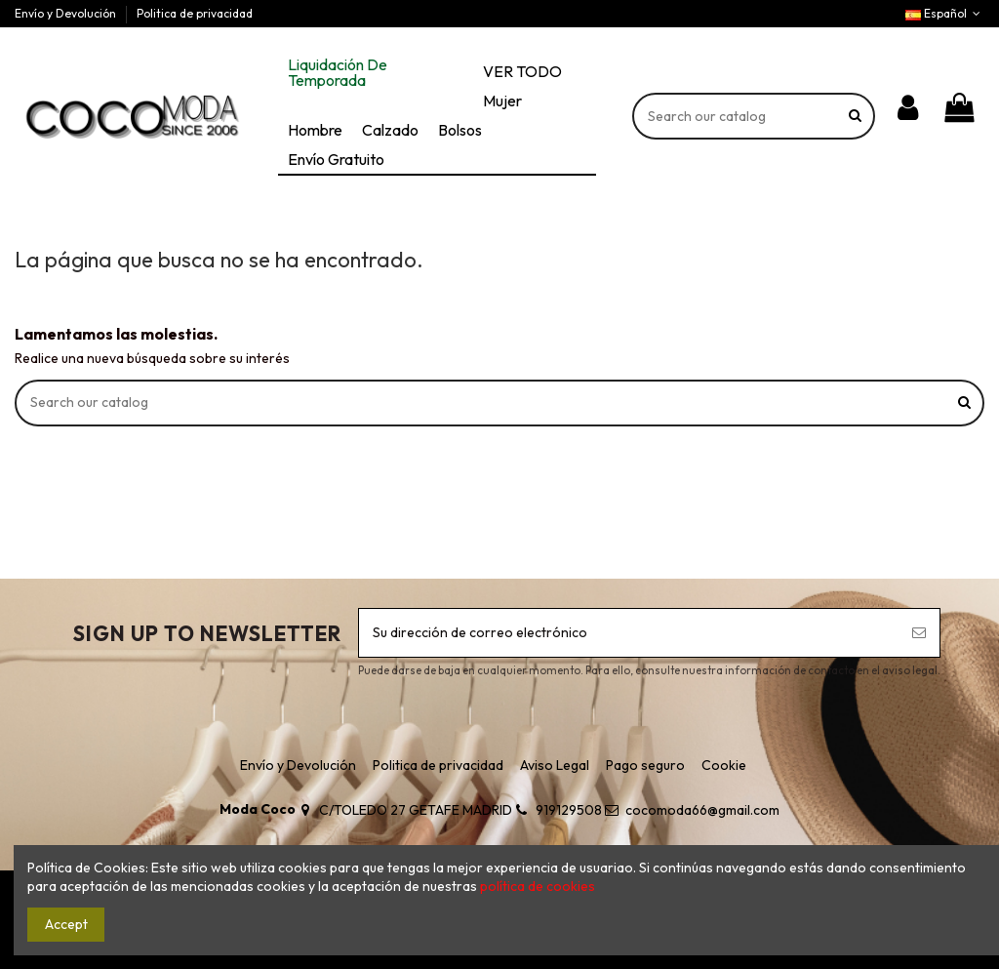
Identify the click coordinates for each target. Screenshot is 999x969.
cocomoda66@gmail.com (702, 810)
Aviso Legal (554, 765)
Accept (66, 924)
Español (944, 13)
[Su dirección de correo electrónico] (629, 633)
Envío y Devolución (67, 13)
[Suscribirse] (919, 633)
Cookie (723, 765)
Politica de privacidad (195, 13)
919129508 (569, 810)
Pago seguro (645, 765)
